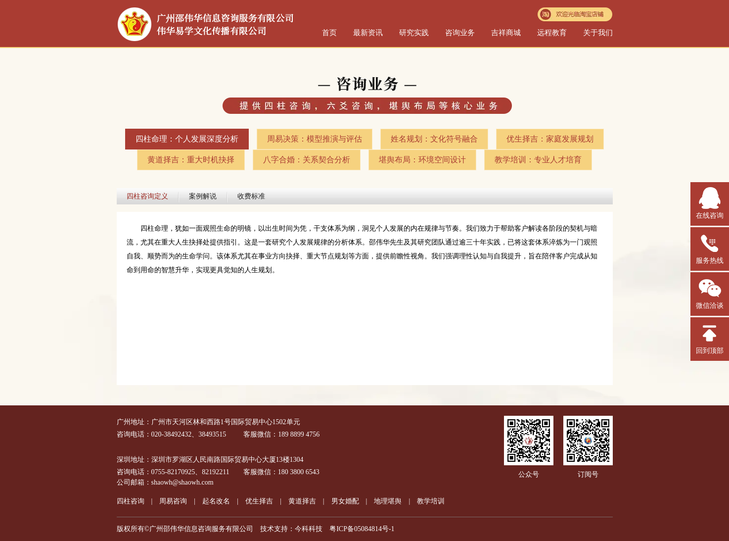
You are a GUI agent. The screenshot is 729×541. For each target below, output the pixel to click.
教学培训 (431, 501)
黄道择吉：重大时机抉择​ (190, 159)
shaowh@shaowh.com (182, 482)
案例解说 (203, 196)
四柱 (130, 501)
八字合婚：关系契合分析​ (306, 159)
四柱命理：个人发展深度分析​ (187, 139)
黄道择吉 (302, 501)
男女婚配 (345, 501)
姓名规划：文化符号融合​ (434, 139)
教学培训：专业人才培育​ (538, 159)
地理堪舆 (388, 501)
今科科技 (308, 529)
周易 (173, 501)
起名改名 (216, 501)
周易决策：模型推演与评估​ (314, 139)
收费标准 (251, 196)
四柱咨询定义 (147, 196)
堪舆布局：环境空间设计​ (422, 159)
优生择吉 (259, 501)
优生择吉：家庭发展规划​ (549, 139)
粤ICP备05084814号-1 (361, 529)
